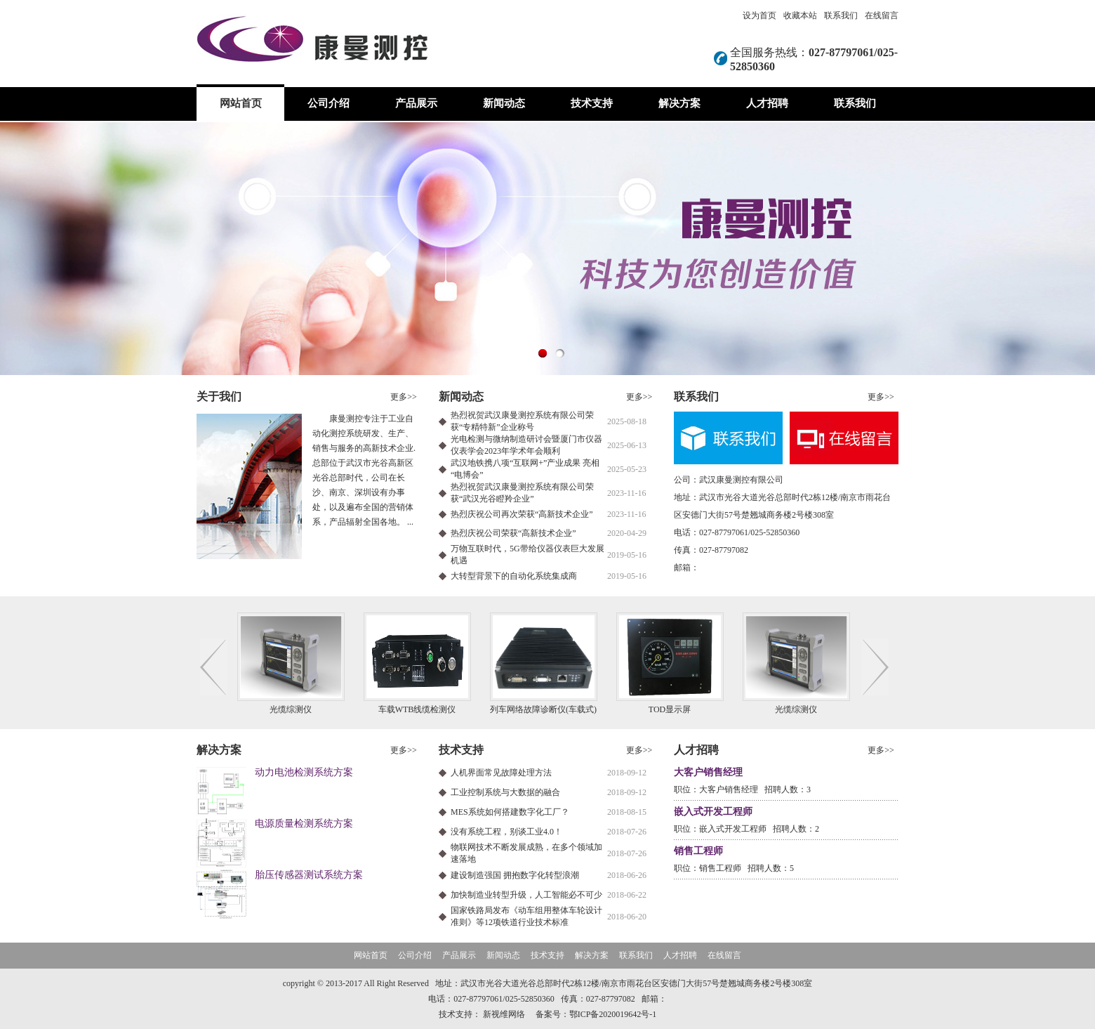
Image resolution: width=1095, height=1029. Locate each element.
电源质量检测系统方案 (304, 823)
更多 (403, 397)
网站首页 (241, 103)
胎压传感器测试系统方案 (309, 875)
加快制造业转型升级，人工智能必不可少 (526, 895)
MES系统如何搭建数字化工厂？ (510, 812)
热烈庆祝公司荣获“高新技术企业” (513, 533)
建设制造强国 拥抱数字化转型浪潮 (515, 875)
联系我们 (841, 15)
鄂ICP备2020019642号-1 (613, 1014)
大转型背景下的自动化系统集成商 (514, 576)
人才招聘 (767, 103)
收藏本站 (800, 15)
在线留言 (881, 15)
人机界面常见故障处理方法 (501, 773)
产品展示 (416, 103)
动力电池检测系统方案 (304, 772)
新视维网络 (504, 1014)
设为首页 (759, 15)
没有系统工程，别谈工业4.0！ (506, 832)
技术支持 (592, 103)
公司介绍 (328, 103)
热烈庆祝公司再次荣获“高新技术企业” (522, 514)
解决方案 (679, 103)
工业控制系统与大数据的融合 (505, 792)
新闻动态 (504, 103)
